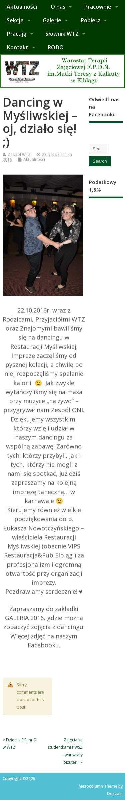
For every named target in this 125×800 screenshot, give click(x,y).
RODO (55, 47)
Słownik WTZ (62, 33)
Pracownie (97, 6)
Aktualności (22, 6)
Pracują (16, 33)
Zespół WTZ (19, 154)
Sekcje (15, 20)
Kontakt (17, 47)
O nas (58, 6)
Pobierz (90, 20)
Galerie (52, 20)
